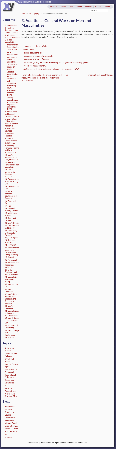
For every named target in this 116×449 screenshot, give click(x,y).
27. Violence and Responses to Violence (12, 265)
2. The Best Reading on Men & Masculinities (11, 30)
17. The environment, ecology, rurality (11, 208)
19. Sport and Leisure (10, 219)
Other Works (12, 50)
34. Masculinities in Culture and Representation (12, 313)
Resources (9, 380)
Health (7, 361)
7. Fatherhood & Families (11, 134)
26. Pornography (11, 260)
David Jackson (11, 412)
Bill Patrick (9, 409)
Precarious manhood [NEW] (11, 92)
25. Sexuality (10, 257)
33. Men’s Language (9, 307)
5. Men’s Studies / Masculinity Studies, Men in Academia (12, 122)
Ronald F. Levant (11, 429)
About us (89, 7)
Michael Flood (11, 423)
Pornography (10, 372)
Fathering (8, 356)
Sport (7, 385)
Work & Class (10, 391)
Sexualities (9, 383)
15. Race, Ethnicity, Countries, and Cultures (11, 194)
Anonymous (9, 406)
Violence (8, 388)
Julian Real (9, 420)
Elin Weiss (9, 415)
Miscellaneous (11, 369)
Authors (62, 7)
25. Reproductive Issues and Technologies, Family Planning (12, 251)
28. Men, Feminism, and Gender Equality (11, 272)
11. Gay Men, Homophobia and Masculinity (12, 164)
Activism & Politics (9, 349)
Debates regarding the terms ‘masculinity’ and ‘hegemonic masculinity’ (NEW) (55, 62)
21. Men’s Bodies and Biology (12, 226)
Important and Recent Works (13, 46)
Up (67, 75)
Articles (53, 7)
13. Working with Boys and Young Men (12, 181)
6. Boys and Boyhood (10, 129)
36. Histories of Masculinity (11, 326)
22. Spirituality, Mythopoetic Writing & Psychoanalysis (11, 234)
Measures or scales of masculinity (12, 59)
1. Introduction (11, 25)
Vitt (6, 434)
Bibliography (34, 14)
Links (71, 7)
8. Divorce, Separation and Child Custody (11, 140)
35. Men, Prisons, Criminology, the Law (12, 320)
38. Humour (9, 338)
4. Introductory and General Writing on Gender (12, 114)
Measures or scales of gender (12, 66)
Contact (107, 7)
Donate (98, 7)
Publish (79, 7)
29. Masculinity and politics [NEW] (11, 279)
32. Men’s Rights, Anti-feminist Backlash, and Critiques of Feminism (12, 299)
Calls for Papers (12, 353)
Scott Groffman (11, 431)
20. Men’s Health (12, 223)
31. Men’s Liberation (9, 290)
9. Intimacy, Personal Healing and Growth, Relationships (12, 149)
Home (24, 14)
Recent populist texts (12, 53)
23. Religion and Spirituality (11, 241)
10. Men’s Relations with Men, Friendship (11, 157)
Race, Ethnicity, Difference (11, 376)
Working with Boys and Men (11, 395)
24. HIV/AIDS (10, 245)
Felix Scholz (10, 418)
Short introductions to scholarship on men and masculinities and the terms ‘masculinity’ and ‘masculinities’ (42, 78)
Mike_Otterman (11, 426)
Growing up (9, 359)
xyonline (8, 437)
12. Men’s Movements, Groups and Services (10, 173)
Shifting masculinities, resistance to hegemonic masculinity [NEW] (12, 103)
